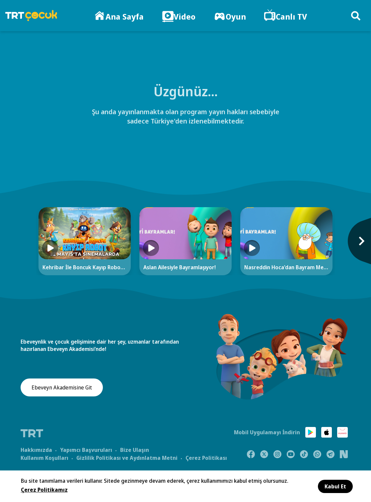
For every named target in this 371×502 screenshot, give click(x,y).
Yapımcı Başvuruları (86, 449)
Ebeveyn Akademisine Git (62, 387)
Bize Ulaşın (134, 449)
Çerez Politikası (206, 457)
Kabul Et (335, 486)
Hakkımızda (36, 449)
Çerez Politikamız (44, 489)
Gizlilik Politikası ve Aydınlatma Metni (127, 457)
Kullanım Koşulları (44, 457)
